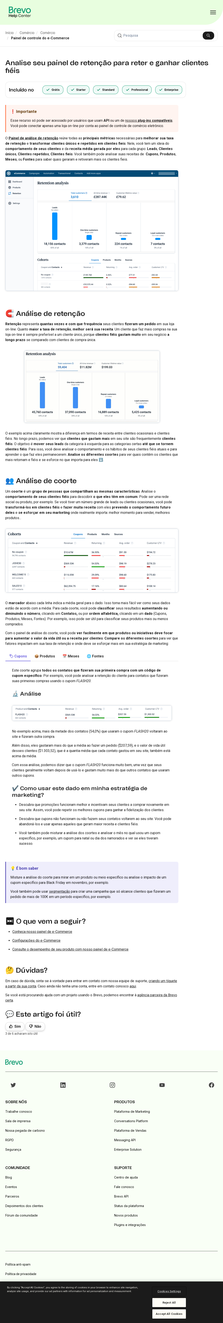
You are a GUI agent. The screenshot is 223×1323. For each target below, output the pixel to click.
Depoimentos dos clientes (24, 1206)
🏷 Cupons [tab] (18, 656)
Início (9, 33)
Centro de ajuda (126, 1177)
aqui (133, 986)
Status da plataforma (129, 1206)
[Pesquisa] (166, 35)
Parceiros (12, 1196)
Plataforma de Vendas (130, 1130)
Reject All (169, 1302)
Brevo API (121, 1196)
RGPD (9, 1140)
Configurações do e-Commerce (36, 940)
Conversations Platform (131, 1121)
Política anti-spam (17, 1264)
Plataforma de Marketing (132, 1111)
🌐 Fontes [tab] (95, 656)
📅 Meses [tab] (70, 656)
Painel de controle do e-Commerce (40, 38)
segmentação (59, 891)
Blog (8, 1177)
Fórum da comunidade (21, 1215)
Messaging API (125, 1140)
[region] (111, 1302)
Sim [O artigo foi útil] (17, 1026)
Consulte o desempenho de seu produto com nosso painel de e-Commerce (70, 949)
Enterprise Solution (128, 1149)
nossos (148, 120)
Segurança (13, 1149)
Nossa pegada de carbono (25, 1130)
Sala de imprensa (17, 1121)
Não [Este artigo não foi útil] (37, 1026)
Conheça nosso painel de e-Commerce (42, 932)
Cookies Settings (169, 1291)
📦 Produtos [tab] (44, 656)
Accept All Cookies (169, 1313)
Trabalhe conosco (18, 1111)
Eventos (11, 1187)
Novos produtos (126, 1215)
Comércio (27, 33)
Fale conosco (124, 1187)
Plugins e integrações (130, 1225)
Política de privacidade (20, 1274)
